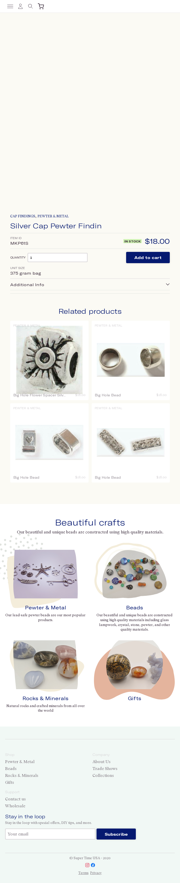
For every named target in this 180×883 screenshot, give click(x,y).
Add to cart (148, 257)
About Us (101, 761)
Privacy (96, 873)
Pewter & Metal (53, 216)
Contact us (15, 799)
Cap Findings (22, 216)
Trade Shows (104, 768)
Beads (134, 607)
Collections (103, 775)
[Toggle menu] (10, 6)
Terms (83, 873)
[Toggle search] (31, 6)
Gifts (134, 698)
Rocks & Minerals (45, 698)
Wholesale (15, 805)
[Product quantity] (58, 257)
